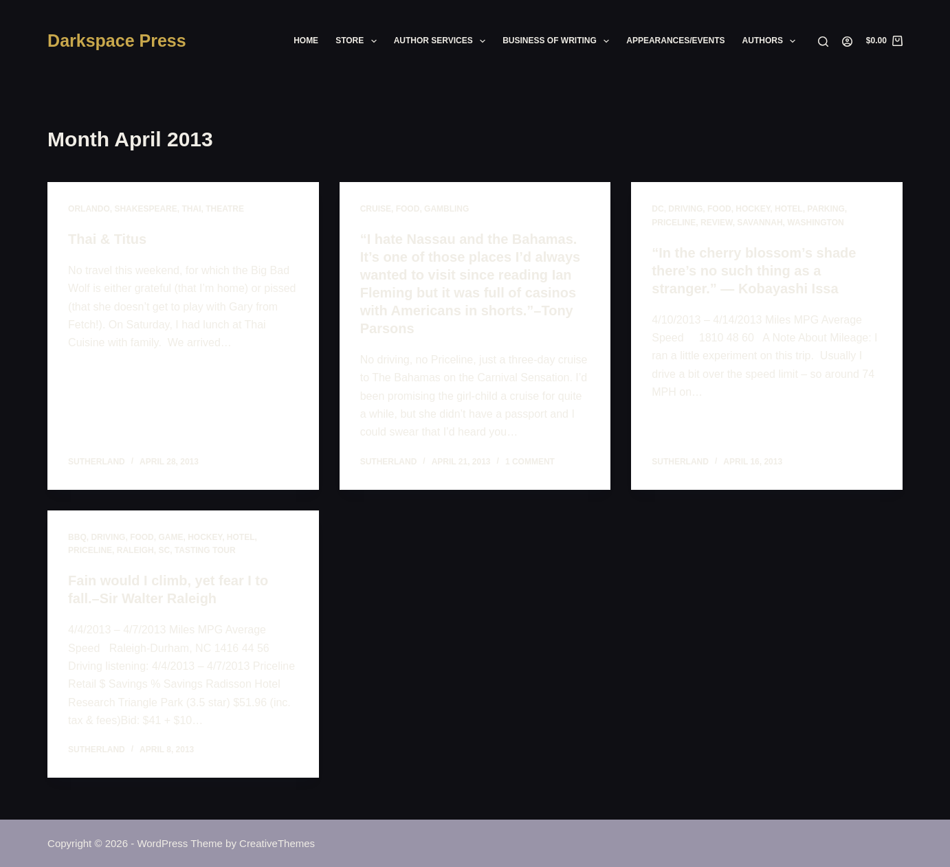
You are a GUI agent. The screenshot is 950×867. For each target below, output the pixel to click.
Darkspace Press (116, 40)
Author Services (442, 41)
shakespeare (145, 209)
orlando (89, 209)
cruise (375, 209)
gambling (446, 209)
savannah (759, 222)
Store (358, 41)
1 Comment (530, 461)
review (716, 222)
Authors (772, 41)
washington (815, 222)
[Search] (823, 41)
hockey (753, 209)
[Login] (847, 41)
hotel (789, 209)
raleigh (135, 550)
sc (164, 550)
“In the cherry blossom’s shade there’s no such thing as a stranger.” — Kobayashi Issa (754, 270)
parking (825, 209)
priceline (674, 222)
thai (191, 209)
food (408, 209)
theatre (225, 209)
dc (657, 209)
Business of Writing (558, 41)
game (170, 537)
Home (306, 40)
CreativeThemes (277, 843)
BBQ (77, 537)
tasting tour (205, 550)
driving (685, 209)
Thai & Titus (107, 239)
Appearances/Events (675, 40)
